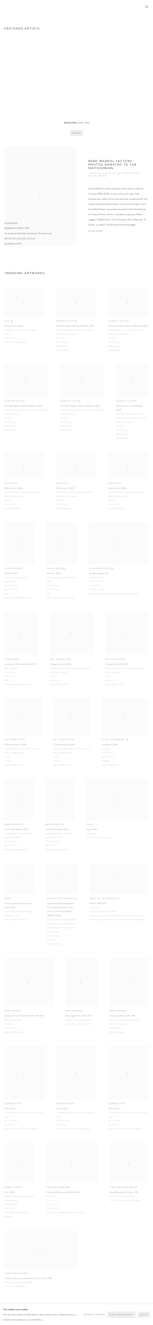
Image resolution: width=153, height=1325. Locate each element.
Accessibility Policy (37, 1312)
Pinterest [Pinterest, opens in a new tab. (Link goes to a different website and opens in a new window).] (119, 1312)
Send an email (142, 1312)
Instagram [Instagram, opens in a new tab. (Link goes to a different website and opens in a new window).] (123, 1312)
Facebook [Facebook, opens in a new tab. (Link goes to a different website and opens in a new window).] (109, 1312)
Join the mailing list (137, 1312)
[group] (76, 76)
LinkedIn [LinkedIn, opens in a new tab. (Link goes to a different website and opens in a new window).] (128, 1312)
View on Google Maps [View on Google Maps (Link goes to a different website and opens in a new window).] (147, 1312)
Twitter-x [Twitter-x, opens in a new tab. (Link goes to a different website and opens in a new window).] (114, 1312)
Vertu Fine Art (22, 6)
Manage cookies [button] (62, 1312)
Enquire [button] (76, 133)
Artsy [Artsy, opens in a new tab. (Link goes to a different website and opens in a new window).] (133, 1312)
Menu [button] (146, 7)
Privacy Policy (13, 1312)
